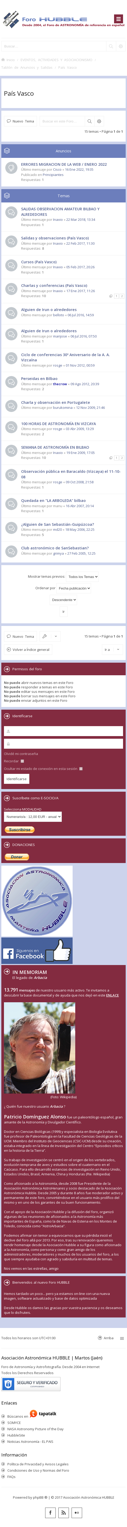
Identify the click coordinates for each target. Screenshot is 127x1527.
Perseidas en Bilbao (39, 378)
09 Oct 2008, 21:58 (79, 482)
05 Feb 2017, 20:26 (80, 267)
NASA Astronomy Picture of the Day (35, 1429)
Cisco (57, 169)
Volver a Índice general (31, 649)
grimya (58, 553)
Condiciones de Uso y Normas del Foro (38, 1470)
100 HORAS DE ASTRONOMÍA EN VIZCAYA (58, 423)
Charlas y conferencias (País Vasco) (54, 285)
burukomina (63, 407)
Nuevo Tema (23, 121)
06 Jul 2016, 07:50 (83, 336)
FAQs (11, 1476)
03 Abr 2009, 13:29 (80, 428)
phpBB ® (40, 1497)
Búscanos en (18, 1416)
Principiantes (53, 174)
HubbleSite (16, 1435)
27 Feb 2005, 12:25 (81, 553)
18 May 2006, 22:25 (80, 529)
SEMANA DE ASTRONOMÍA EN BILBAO (55, 447)
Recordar (14, 761)
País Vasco (19, 93)
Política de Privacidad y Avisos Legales (38, 1464)
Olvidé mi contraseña (21, 753)
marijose (60, 336)
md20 (57, 529)
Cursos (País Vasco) (39, 261)
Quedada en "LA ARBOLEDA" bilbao (53, 500)
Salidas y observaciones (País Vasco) (55, 237)
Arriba (109, 1338)
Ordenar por (63, 588)
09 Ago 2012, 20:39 (84, 384)
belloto (58, 315)
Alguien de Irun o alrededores (49, 309)
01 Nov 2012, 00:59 (80, 365)
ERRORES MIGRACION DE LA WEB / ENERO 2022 (64, 164)
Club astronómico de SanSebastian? (55, 547)
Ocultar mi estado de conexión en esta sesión (43, 768)
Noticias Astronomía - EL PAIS (30, 1441)
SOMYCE (14, 1422)
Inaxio (58, 219)
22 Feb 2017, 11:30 (80, 243)
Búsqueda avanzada (99, 121)
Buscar (89, 121)
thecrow (60, 384)
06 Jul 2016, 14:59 (81, 315)
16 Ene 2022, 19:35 (79, 169)
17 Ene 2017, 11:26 (80, 290)
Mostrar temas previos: (63, 577)
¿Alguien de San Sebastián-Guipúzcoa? (57, 524)
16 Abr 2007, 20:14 (80, 505)
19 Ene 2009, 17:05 (80, 452)
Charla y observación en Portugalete (55, 402)
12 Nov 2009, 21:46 (90, 407)
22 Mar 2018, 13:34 (80, 219)
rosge (57, 365)
